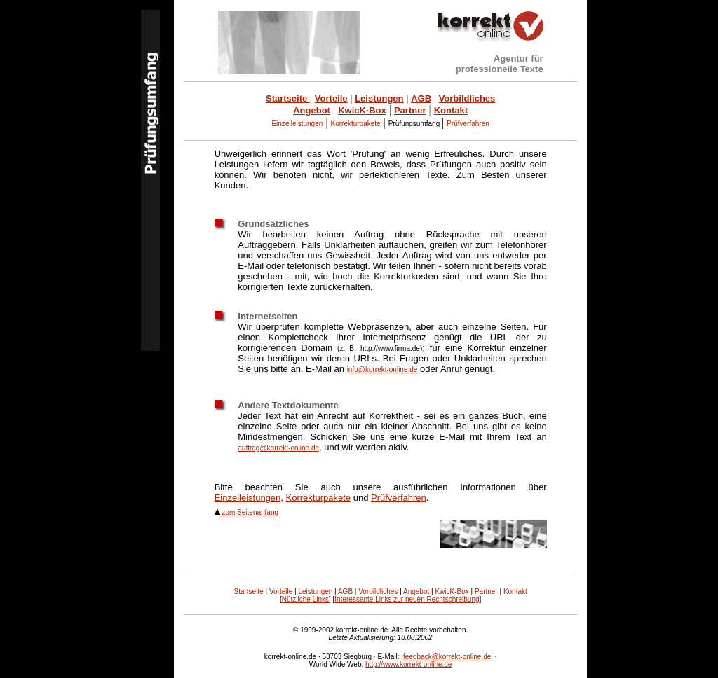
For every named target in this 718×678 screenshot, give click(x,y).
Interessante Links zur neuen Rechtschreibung (406, 599)
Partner (486, 591)
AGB (345, 591)
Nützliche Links (305, 599)
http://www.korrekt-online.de (408, 664)
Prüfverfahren (398, 497)
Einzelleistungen (297, 123)
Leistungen (315, 591)
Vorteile (280, 591)
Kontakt (515, 591)
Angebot (416, 591)
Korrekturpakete (318, 497)
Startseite (248, 591)
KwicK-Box (451, 591)
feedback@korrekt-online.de (446, 656)
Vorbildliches (378, 591)
